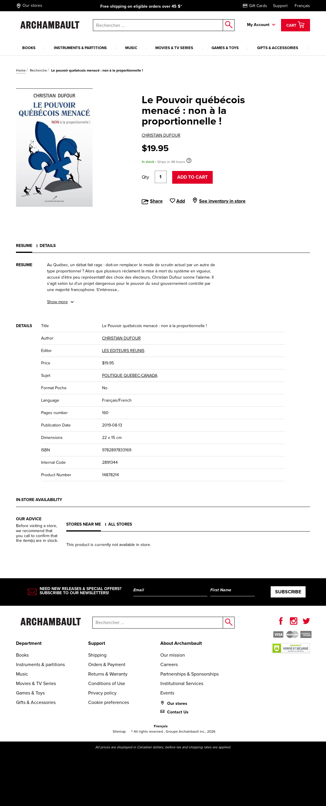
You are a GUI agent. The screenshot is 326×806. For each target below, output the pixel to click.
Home (21, 70)
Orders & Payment (106, 664)
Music (131, 48)
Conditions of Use (106, 683)
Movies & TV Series (174, 48)
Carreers (169, 664)
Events (167, 692)
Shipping (97, 655)
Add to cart (192, 177)
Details (48, 246)
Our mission (172, 655)
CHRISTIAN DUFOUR (161, 135)
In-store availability (39, 500)
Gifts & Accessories (277, 48)
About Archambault (181, 643)
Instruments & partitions (80, 48)
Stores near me (83, 524)
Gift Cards (255, 6)
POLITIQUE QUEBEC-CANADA (129, 375)
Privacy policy (102, 692)
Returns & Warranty (108, 674)
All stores (120, 524)
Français (302, 6)
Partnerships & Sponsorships (189, 674)
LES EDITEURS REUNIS (123, 351)
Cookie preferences (108, 702)
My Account (258, 25)
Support (280, 6)
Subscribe (288, 591)
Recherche (38, 70)
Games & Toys (225, 48)
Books (28, 48)
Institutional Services (181, 683)
